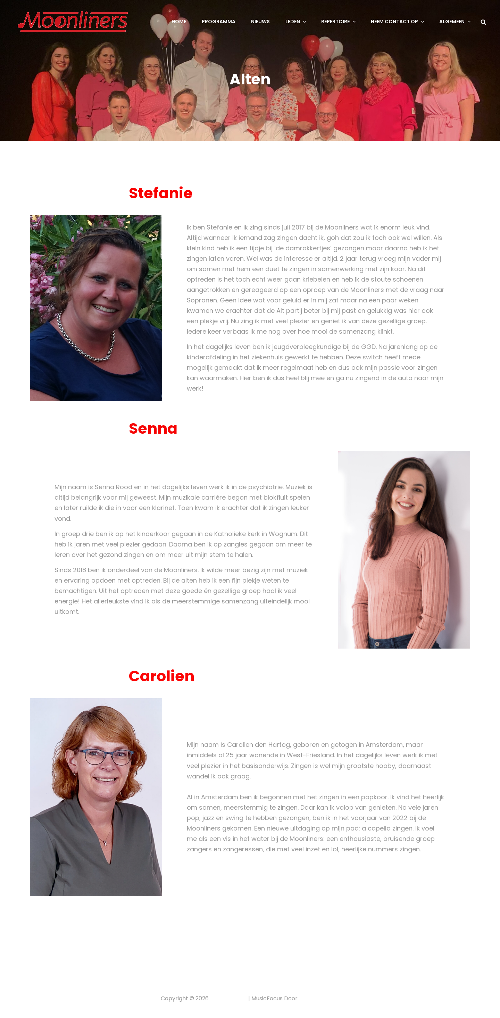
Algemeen (455, 21)
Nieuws (260, 21)
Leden (296, 21)
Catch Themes (319, 998)
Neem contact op (398, 21)
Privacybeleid (228, 998)
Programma (218, 21)
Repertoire (339, 21)
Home (179, 21)
